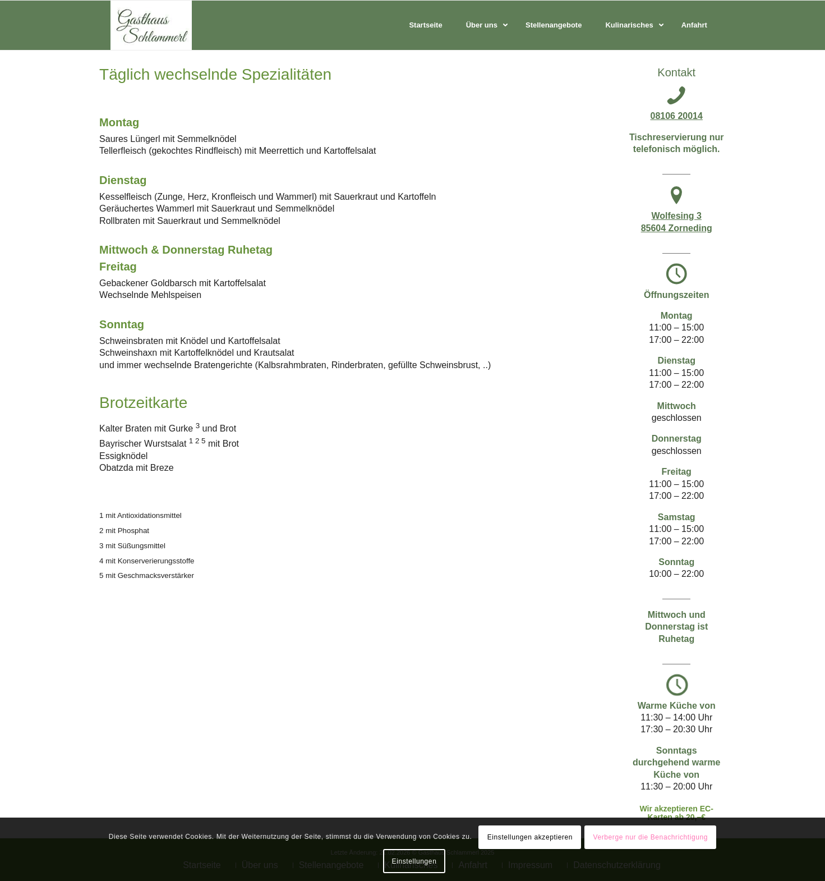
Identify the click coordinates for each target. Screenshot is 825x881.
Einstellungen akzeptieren (530, 837)
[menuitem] (425, 25)
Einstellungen (414, 861)
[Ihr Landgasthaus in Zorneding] (151, 25)
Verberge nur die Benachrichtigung (650, 837)
